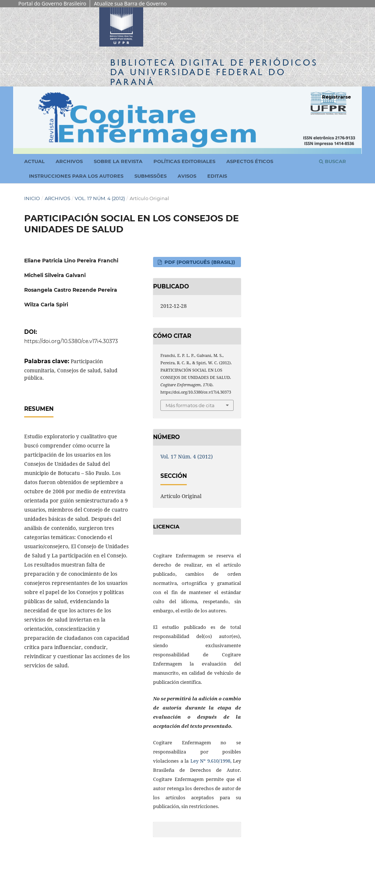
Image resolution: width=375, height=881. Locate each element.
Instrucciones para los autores (76, 176)
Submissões (150, 176)
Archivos (69, 161)
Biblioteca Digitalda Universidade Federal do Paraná (214, 72)
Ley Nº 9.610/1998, (210, 760)
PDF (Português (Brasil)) (199, 262)
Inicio (32, 198)
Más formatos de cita (190, 405)
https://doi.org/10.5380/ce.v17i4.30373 (71, 341)
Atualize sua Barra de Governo (130, 3)
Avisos (187, 176)
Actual (34, 161)
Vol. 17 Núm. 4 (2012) (100, 198)
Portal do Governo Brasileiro (52, 3)
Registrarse (336, 97)
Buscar (332, 161)
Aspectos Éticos (249, 161)
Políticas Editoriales (184, 161)
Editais (217, 176)
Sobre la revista (118, 161)
